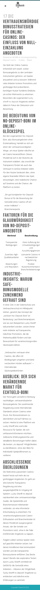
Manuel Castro (9, 60)
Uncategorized (27, 57)
